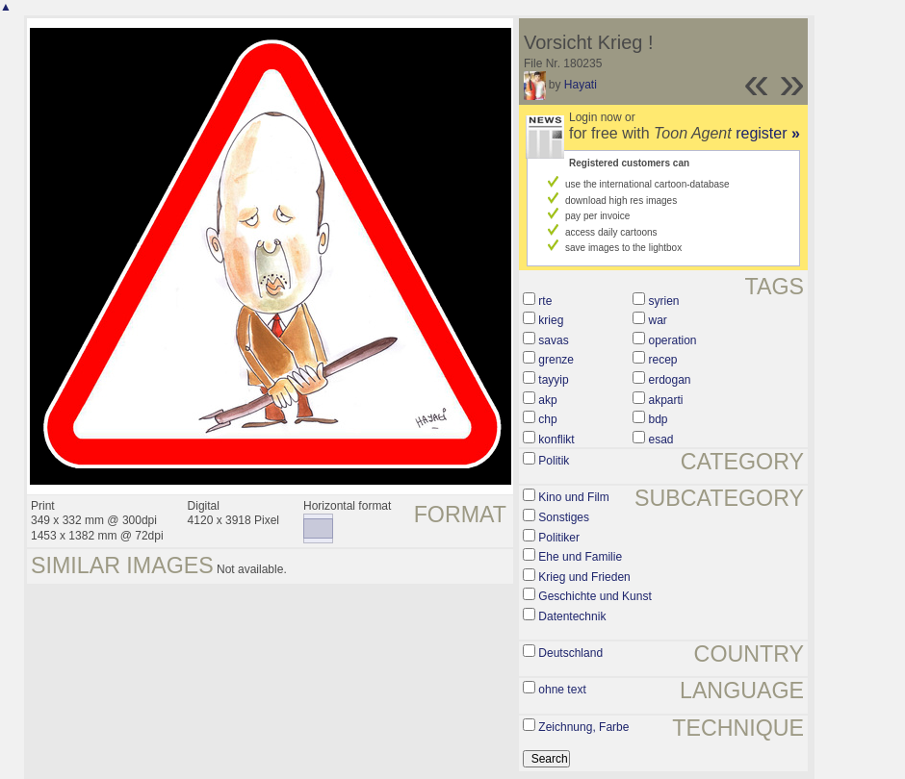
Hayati (580, 84)
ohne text (561, 689)
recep (663, 359)
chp (547, 419)
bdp (658, 419)
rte (545, 301)
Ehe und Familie (580, 557)
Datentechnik (572, 616)
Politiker (559, 537)
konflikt (556, 439)
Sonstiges (563, 517)
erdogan (670, 380)
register (768, 133)
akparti (666, 400)
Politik (553, 460)
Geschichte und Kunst (594, 596)
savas (553, 340)
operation (673, 340)
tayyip (553, 380)
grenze (556, 359)
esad (661, 439)
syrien (664, 301)
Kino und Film (573, 497)
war (658, 320)
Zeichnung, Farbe (583, 727)
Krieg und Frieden (584, 577)
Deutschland (570, 653)
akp (547, 400)
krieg (550, 320)
